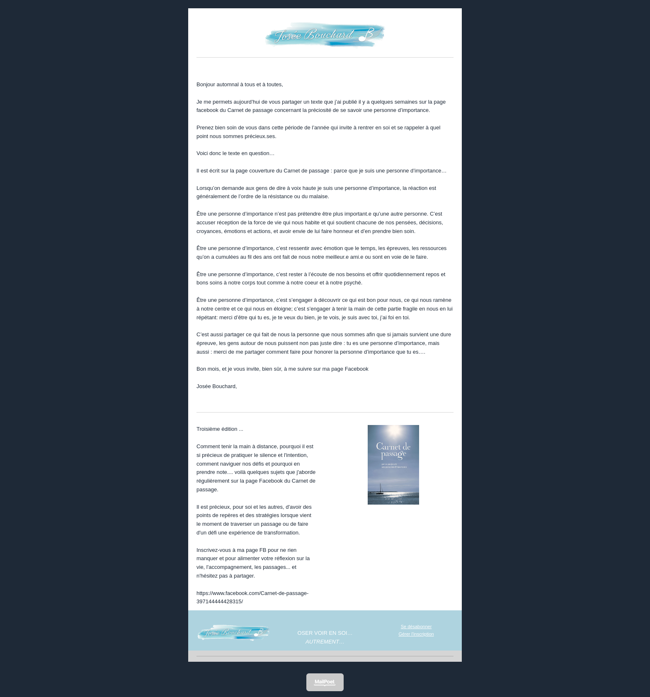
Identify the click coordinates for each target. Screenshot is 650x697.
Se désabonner (416, 626)
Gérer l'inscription (416, 633)
